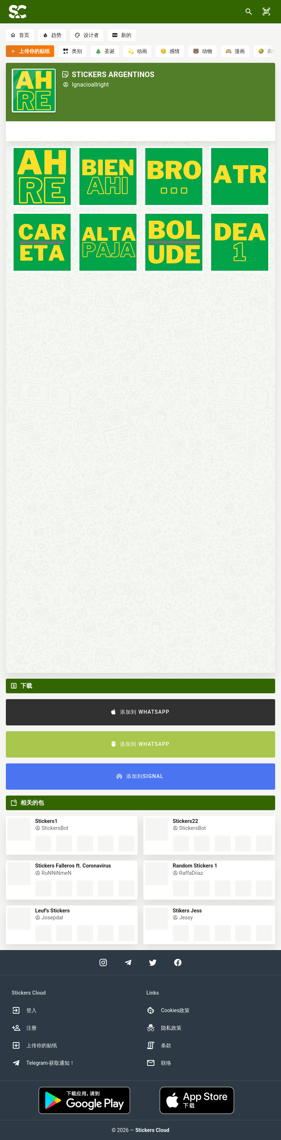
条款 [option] (158, 1045)
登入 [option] (24, 1010)
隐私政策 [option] (163, 1027)
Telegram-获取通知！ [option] (43, 1063)
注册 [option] (24, 1027)
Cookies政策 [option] (168, 1010)
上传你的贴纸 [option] (34, 1045)
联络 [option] (158, 1063)
